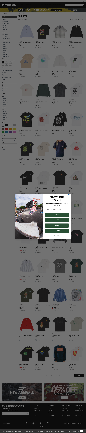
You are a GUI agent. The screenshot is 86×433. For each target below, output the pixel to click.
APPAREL (57, 231)
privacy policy (75, 431)
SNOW (57, 225)
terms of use (67, 431)
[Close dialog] (69, 195)
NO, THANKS (57, 235)
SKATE (57, 220)
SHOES (57, 214)
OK (81, 431)
